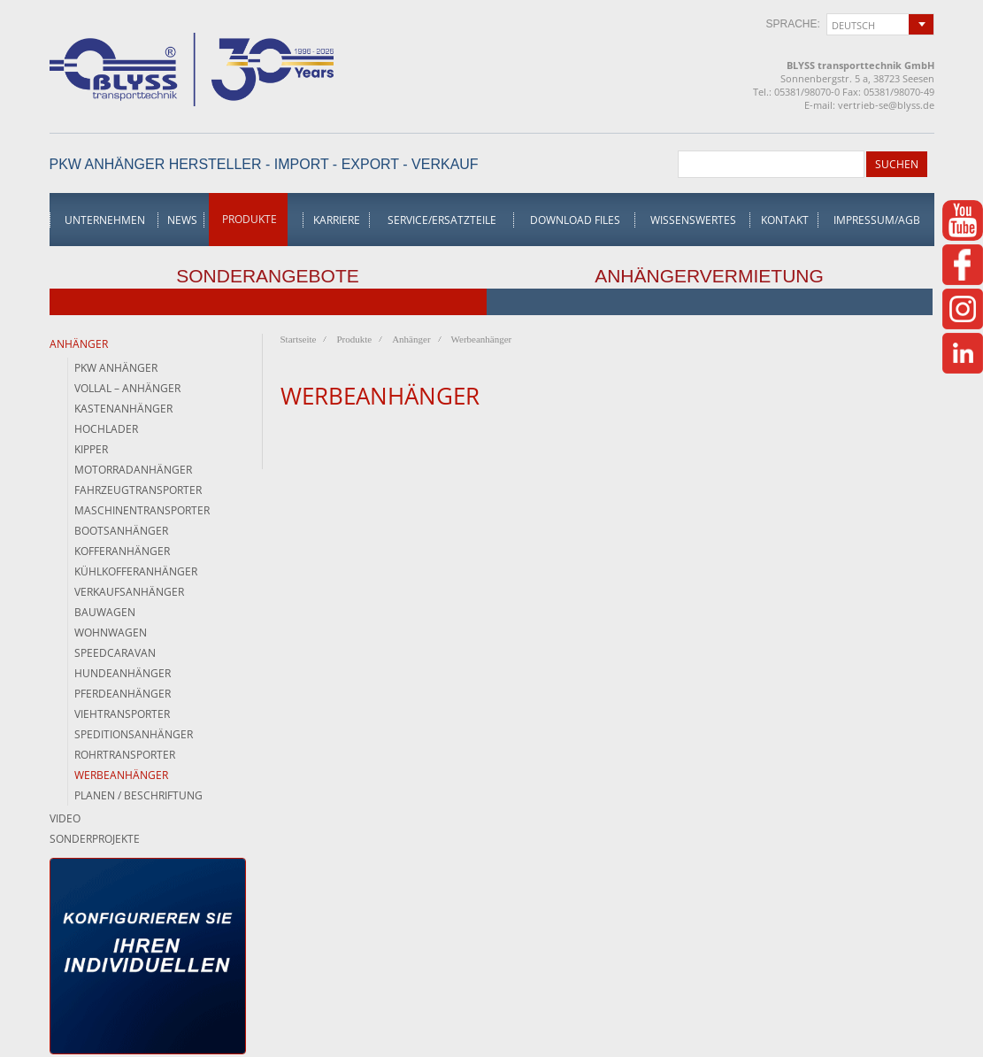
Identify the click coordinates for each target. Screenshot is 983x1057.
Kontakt (785, 220)
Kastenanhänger (123, 408)
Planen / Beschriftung (138, 795)
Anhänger (79, 343)
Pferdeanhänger (122, 693)
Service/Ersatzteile (442, 220)
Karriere (336, 220)
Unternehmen (105, 220)
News (182, 220)
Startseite (298, 339)
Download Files (575, 220)
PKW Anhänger (115, 367)
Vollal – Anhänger (127, 388)
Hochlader (106, 428)
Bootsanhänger (121, 530)
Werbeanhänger (121, 775)
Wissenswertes (693, 220)
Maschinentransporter (142, 510)
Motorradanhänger (133, 469)
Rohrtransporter (124, 754)
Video (65, 818)
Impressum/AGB (876, 220)
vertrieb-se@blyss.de (886, 105)
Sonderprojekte (95, 838)
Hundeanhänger (122, 673)
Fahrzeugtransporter (138, 490)
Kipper (91, 449)
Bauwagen (104, 612)
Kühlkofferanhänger (135, 571)
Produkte (249, 219)
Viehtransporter (122, 713)
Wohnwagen (110, 632)
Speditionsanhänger (133, 734)
